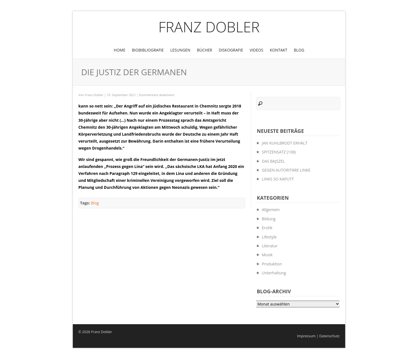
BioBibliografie (148, 50)
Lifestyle (269, 237)
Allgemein (271, 209)
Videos (256, 50)
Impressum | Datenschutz (318, 336)
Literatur (270, 245)
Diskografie (231, 50)
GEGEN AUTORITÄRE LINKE (286, 170)
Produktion (272, 264)
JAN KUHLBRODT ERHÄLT (284, 143)
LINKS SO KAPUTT (278, 179)
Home (119, 50)
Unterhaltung (274, 272)
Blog (299, 50)
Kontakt (278, 50)
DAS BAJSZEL (273, 161)
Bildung (268, 218)
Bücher (204, 50)
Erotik (267, 227)
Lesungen (180, 50)
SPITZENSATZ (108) (279, 152)
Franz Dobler (209, 26)
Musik (267, 254)
